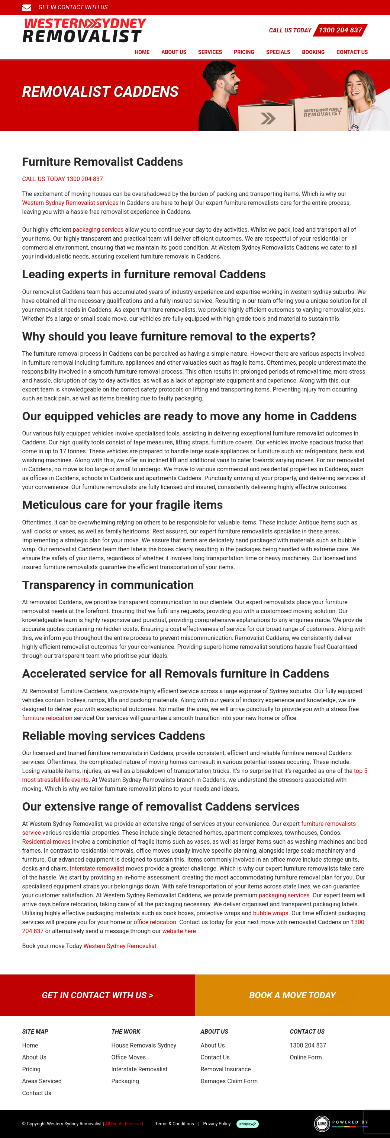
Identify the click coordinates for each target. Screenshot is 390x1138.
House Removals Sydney (144, 1045)
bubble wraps (271, 913)
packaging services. (285, 895)
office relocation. (156, 922)
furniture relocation (47, 718)
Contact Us (352, 52)
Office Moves (129, 1057)
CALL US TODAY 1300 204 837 (62, 179)
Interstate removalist (97, 868)
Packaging (125, 1081)
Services (210, 52)
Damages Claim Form (229, 1081)
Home (142, 52)
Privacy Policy (217, 1123)
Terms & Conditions (174, 1123)
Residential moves (46, 841)
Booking (313, 52)
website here (179, 931)
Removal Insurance (226, 1069)
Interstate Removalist (140, 1069)
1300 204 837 (340, 30)
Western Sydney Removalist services (70, 202)
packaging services (98, 229)
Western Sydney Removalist (119, 946)
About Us (173, 52)
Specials (278, 52)
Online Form (306, 1057)
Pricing (244, 52)
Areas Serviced (42, 1081)
